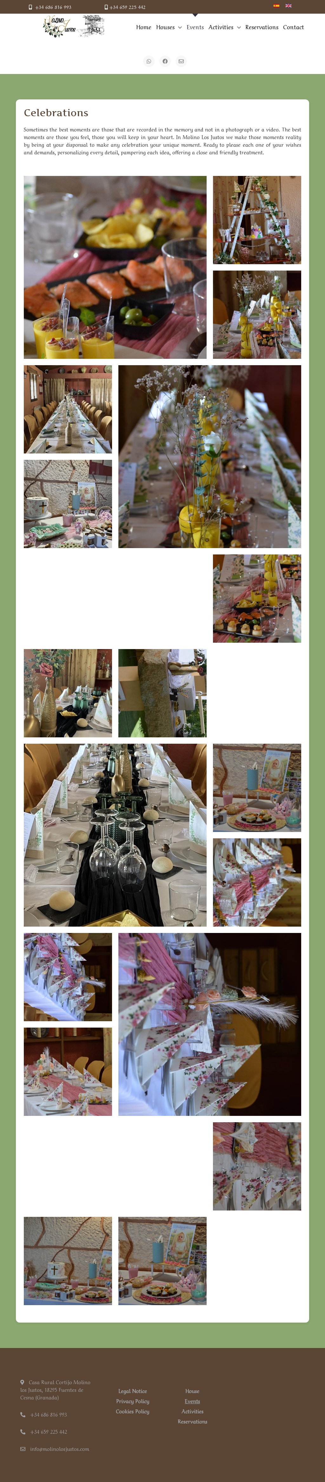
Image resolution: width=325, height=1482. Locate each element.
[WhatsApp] (149, 61)
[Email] (181, 61)
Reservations (192, 1421)
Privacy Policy (132, 1401)
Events (192, 1401)
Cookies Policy (132, 1411)
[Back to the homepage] (74, 26)
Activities (192, 1411)
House (192, 1390)
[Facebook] (165, 61)
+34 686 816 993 (50, 6)
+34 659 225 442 (125, 6)
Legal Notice (132, 1390)
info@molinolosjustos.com (54, 1448)
